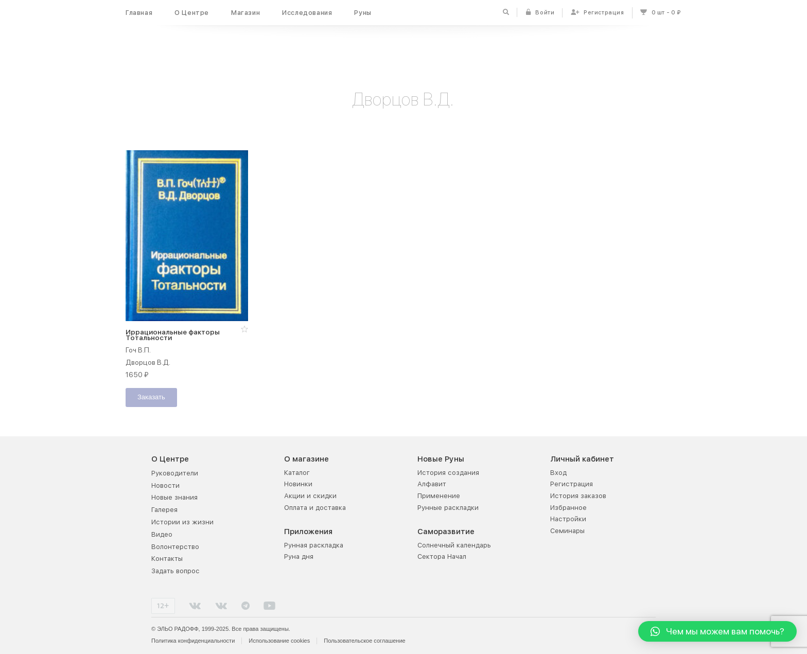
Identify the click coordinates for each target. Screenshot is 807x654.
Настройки (568, 518)
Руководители (174, 472)
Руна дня (298, 556)
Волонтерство (175, 546)
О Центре (191, 12)
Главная (139, 12)
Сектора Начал (441, 556)
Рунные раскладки (448, 507)
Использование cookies (279, 640)
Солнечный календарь (454, 545)
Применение (438, 495)
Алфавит (431, 483)
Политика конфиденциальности (193, 640)
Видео (161, 534)
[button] (244, 329)
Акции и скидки (310, 495)
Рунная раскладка (313, 545)
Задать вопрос (175, 570)
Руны (362, 12)
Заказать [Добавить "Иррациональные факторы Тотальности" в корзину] (151, 397)
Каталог (297, 472)
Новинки (298, 483)
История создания (448, 472)
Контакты (167, 558)
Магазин (245, 12)
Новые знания (174, 497)
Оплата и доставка (315, 507)
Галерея (164, 509)
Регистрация (571, 483)
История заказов (578, 495)
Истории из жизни (182, 521)
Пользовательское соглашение (364, 640)
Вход (558, 472)
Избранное (568, 507)
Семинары (567, 530)
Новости (165, 485)
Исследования (307, 12)
